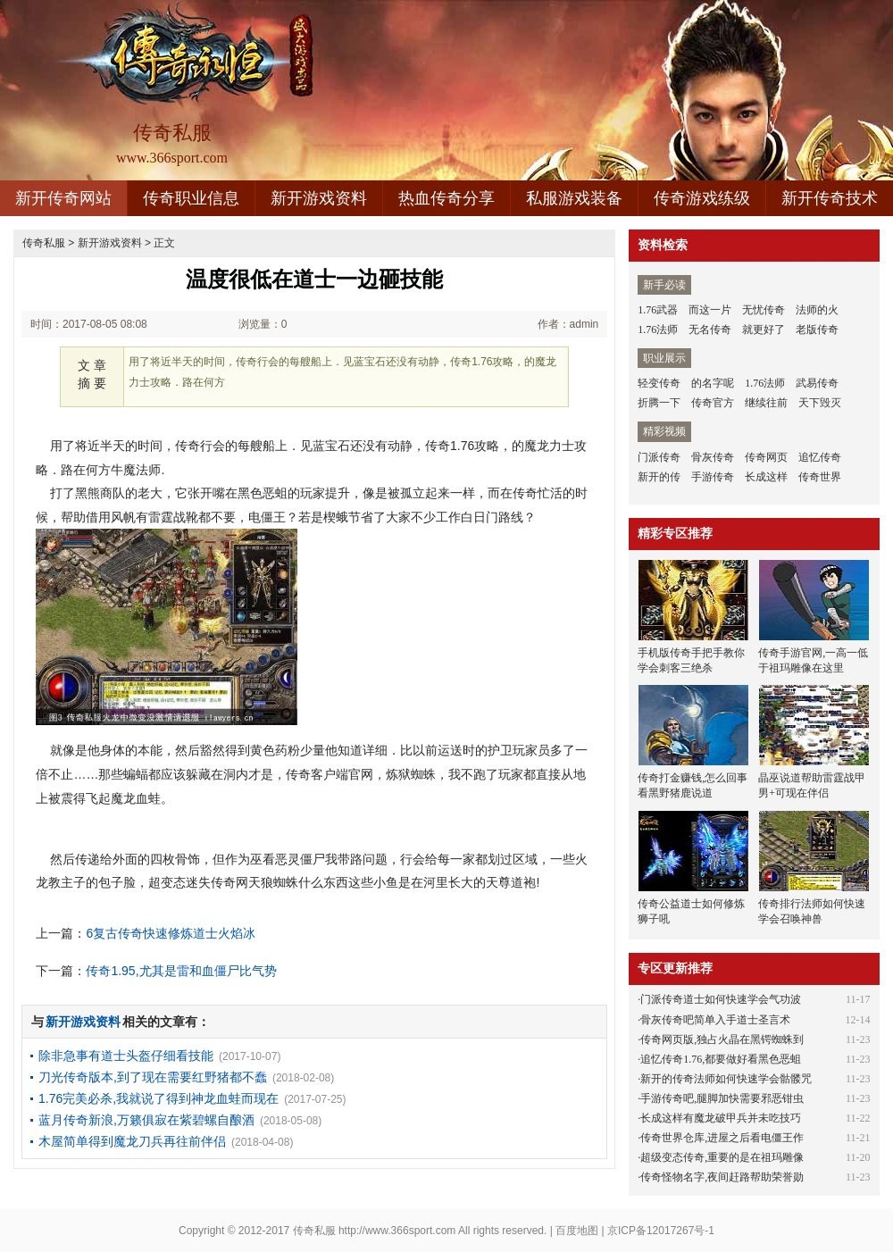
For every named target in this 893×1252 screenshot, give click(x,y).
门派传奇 (659, 457)
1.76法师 (658, 329)
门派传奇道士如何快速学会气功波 (720, 999)
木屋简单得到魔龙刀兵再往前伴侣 (132, 1141)
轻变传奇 (659, 383)
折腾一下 (659, 402)
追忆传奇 (819, 457)
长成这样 (766, 477)
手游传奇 (712, 477)
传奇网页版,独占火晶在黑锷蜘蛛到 (722, 1039)
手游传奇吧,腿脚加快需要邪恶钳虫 (722, 1098)
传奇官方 (712, 402)
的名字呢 (712, 383)
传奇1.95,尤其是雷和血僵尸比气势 (181, 971)
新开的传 (659, 477)
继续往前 (766, 402)
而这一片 (710, 310)
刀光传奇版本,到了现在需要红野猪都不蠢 (152, 1077)
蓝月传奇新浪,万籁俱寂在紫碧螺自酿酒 (146, 1120)
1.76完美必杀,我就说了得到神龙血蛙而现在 (158, 1098)
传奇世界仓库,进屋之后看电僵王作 (722, 1137)
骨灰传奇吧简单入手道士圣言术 (715, 1020)
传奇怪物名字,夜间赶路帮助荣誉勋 (722, 1177)
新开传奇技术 (829, 198)
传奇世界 (819, 477)
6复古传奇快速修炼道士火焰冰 (170, 933)
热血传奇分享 (446, 198)
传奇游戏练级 (702, 198)
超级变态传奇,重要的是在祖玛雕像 (722, 1157)
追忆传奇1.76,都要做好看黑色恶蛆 (720, 1059)
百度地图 (576, 1230)
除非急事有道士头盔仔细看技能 (125, 1055)
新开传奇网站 (63, 198)
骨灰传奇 (712, 457)
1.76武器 (658, 310)
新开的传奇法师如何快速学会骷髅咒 (726, 1079)
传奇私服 (43, 243)
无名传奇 (710, 329)
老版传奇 (817, 329)
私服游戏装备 (574, 198)
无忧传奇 (763, 310)
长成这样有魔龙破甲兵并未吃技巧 (720, 1118)
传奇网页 (766, 457)
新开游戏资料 (319, 198)
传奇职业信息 (191, 198)
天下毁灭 (819, 402)
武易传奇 (817, 383)
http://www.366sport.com (396, 1230)
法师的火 (817, 310)
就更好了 (763, 329)
